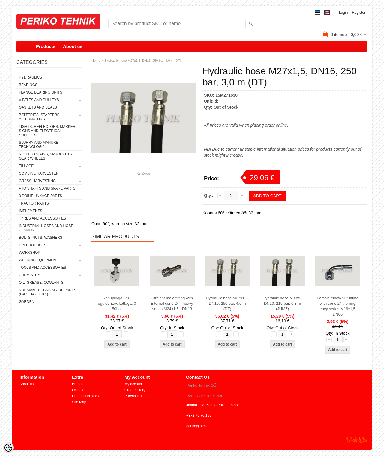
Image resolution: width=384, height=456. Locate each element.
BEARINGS (28, 85)
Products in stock (85, 396)
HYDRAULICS (30, 77)
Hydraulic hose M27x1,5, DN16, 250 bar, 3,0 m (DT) (143, 60)
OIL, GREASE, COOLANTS (41, 282)
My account (133, 384)
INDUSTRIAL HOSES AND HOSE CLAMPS (46, 228)
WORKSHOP (29, 252)
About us (72, 46)
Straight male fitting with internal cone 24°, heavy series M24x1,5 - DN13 (172, 303)
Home (96, 60)
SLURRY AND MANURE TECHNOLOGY (38, 144)
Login (343, 12)
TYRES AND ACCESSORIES (42, 218)
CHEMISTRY (29, 275)
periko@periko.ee (200, 426)
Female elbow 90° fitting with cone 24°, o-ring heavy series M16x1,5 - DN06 (337, 306)
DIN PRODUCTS (32, 245)
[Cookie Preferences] (8, 447)
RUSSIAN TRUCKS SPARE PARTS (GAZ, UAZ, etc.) (47, 292)
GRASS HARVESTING (37, 181)
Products (46, 46)
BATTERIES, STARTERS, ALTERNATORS (40, 117)
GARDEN (26, 302)
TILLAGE (26, 166)
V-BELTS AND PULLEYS (39, 100)
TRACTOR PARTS (34, 203)
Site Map (79, 402)
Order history (134, 390)
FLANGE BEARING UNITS (40, 92)
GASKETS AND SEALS (38, 107)
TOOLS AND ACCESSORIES (42, 268)
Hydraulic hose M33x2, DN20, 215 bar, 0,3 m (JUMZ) (282, 303)
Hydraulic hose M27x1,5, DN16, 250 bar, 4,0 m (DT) (227, 303)
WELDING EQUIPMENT (38, 260)
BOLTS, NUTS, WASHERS (40, 238)
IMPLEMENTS (30, 211)
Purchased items (137, 396)
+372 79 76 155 (199, 415)
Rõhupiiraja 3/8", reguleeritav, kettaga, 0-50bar (117, 303)
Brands (77, 384)
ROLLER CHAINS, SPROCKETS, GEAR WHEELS (46, 156)
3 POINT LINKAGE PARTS (40, 196)
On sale (78, 390)
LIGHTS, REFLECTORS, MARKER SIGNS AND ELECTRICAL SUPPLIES (47, 130)
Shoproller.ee (357, 439)
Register (358, 12)
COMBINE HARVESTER (38, 173)
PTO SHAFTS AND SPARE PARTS (47, 188)
